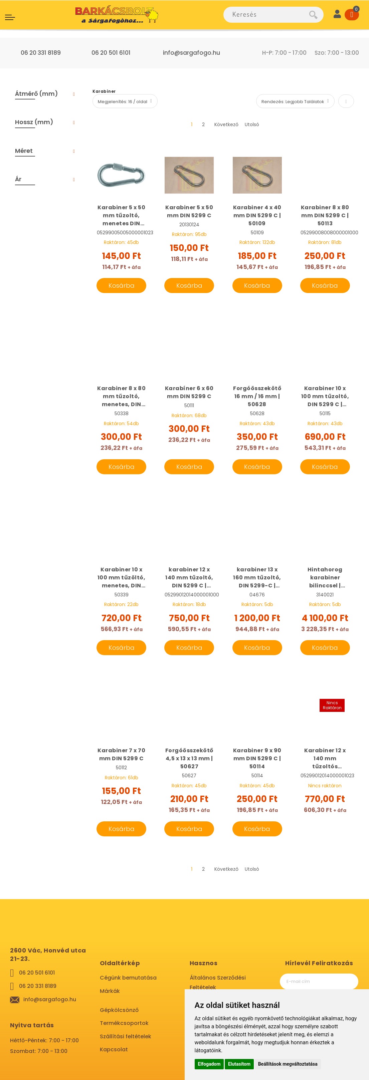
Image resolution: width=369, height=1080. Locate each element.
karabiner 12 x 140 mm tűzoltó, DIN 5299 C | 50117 (189, 578)
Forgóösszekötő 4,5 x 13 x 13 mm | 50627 (189, 758)
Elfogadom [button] (209, 1064)
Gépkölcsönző (119, 1010)
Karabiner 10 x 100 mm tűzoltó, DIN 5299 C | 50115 (325, 396)
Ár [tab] (18, 179)
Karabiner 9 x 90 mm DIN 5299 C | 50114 (257, 758)
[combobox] (266, 14)
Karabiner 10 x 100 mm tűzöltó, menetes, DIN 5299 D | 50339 (122, 578)
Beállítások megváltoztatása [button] (288, 1064)
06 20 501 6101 (111, 53)
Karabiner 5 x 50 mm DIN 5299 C (189, 211)
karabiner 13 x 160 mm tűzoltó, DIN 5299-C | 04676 (257, 578)
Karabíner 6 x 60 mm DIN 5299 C (189, 392)
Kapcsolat (114, 1049)
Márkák (110, 991)
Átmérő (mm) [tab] (36, 93)
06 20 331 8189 (41, 53)
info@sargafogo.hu (191, 53)
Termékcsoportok (124, 1023)
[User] (337, 15)
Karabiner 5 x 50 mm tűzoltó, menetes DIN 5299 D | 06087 (121, 216)
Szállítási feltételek (125, 1036)
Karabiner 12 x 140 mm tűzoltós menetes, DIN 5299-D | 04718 (325, 759)
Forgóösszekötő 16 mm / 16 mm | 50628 (257, 396)
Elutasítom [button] (239, 1064)
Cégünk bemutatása (128, 978)
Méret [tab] (24, 151)
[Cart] (352, 14)
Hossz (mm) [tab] (34, 122)
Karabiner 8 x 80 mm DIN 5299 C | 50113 (325, 215)
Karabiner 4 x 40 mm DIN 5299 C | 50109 (257, 215)
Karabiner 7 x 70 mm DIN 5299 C (121, 754)
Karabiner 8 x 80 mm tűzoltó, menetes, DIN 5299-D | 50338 (121, 396)
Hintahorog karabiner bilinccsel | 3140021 (325, 578)
